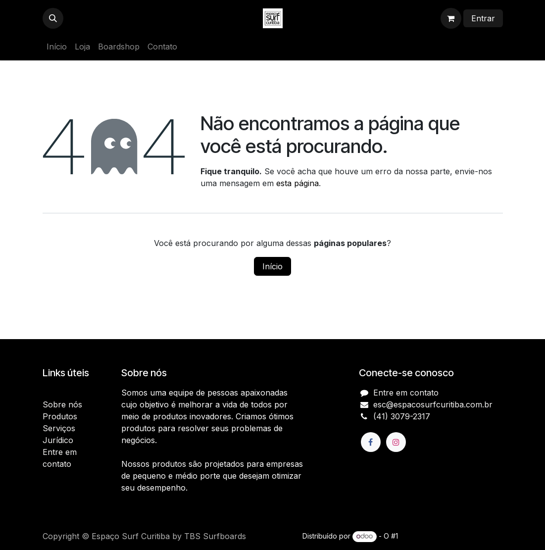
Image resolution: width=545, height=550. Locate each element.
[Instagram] (396, 442)
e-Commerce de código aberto (451, 536)
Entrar (483, 18)
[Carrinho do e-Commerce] (451, 18)
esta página (297, 183)
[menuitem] (57, 46)
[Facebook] (371, 442)
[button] (53, 18)
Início (272, 266)
